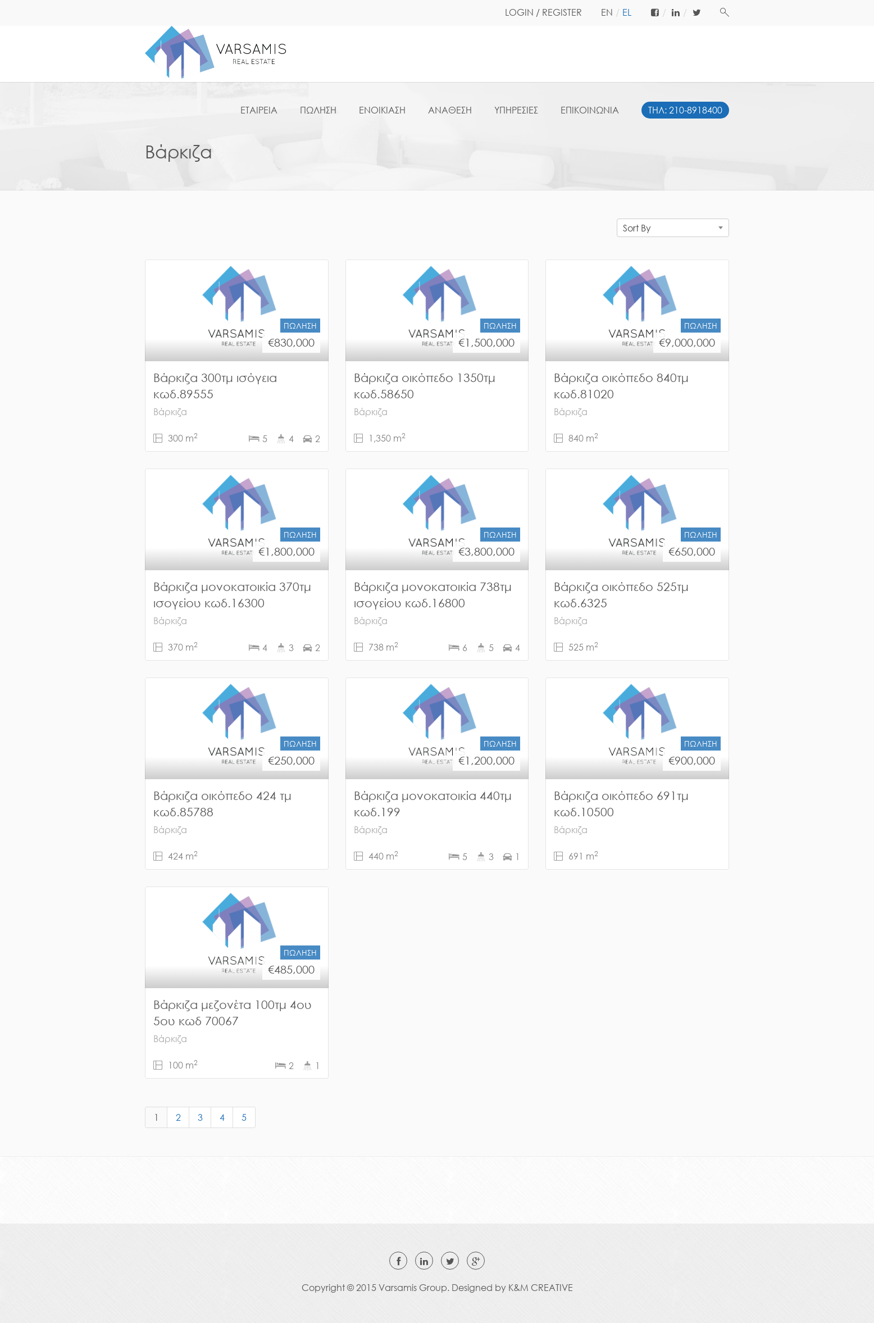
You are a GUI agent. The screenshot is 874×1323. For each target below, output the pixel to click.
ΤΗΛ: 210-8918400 (685, 110)
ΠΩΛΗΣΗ (318, 110)
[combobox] (673, 228)
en (607, 12)
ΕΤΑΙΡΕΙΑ (258, 110)
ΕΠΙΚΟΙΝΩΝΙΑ (590, 110)
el (626, 12)
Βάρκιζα (170, 411)
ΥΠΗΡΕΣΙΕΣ (516, 110)
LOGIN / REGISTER (543, 12)
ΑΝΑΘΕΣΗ (450, 110)
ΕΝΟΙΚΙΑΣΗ (382, 110)
